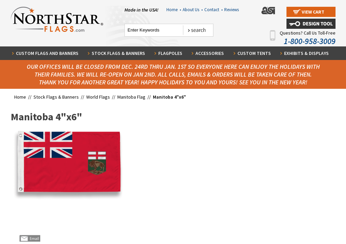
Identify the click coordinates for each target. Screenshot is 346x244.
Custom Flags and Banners (47, 53)
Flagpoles (170, 53)
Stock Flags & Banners (118, 53)
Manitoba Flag (131, 97)
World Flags (98, 97)
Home (173, 10)
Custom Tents (254, 53)
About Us (193, 10)
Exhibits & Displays (306, 53)
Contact (213, 10)
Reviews (231, 10)
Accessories (209, 53)
